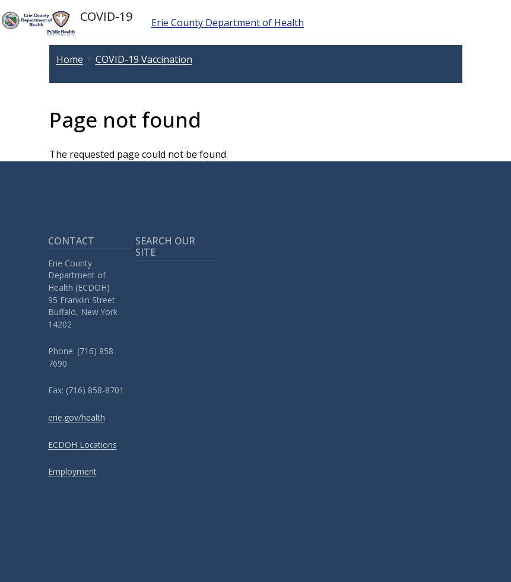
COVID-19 (66, 22)
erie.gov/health (76, 417)
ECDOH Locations (82, 444)
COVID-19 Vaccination (144, 59)
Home (69, 59)
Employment (72, 471)
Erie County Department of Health (227, 22)
